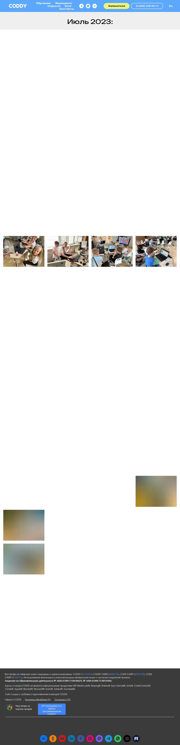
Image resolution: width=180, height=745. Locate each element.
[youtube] (62, 738)
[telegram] (81, 6)
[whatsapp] (88, 6)
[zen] (127, 738)
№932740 (139, 674)
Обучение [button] (43, 3)
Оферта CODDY (13, 700)
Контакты (67, 8)
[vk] (94, 6)
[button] (116, 6)
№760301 (86, 674)
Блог (68, 6)
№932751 (17, 678)
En (171, 6)
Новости (54, 6)
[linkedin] (71, 738)
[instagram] (90, 738)
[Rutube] (136, 738)
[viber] (99, 738)
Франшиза (63, 3)
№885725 (113, 674)
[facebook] (80, 738)
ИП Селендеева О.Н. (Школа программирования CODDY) (52, 710)
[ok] (53, 738)
